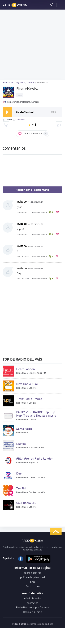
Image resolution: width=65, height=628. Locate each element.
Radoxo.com (33, 586)
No (57, 212)
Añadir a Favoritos (36, 133)
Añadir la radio (32, 598)
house (19, 95)
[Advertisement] (32, 44)
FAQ (32, 582)
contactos (32, 603)
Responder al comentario (32, 190)
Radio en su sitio (32, 612)
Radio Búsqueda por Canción (32, 607)
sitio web (20, 120)
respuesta (22, 212)
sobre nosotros (32, 573)
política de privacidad (32, 577)
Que (51, 212)
